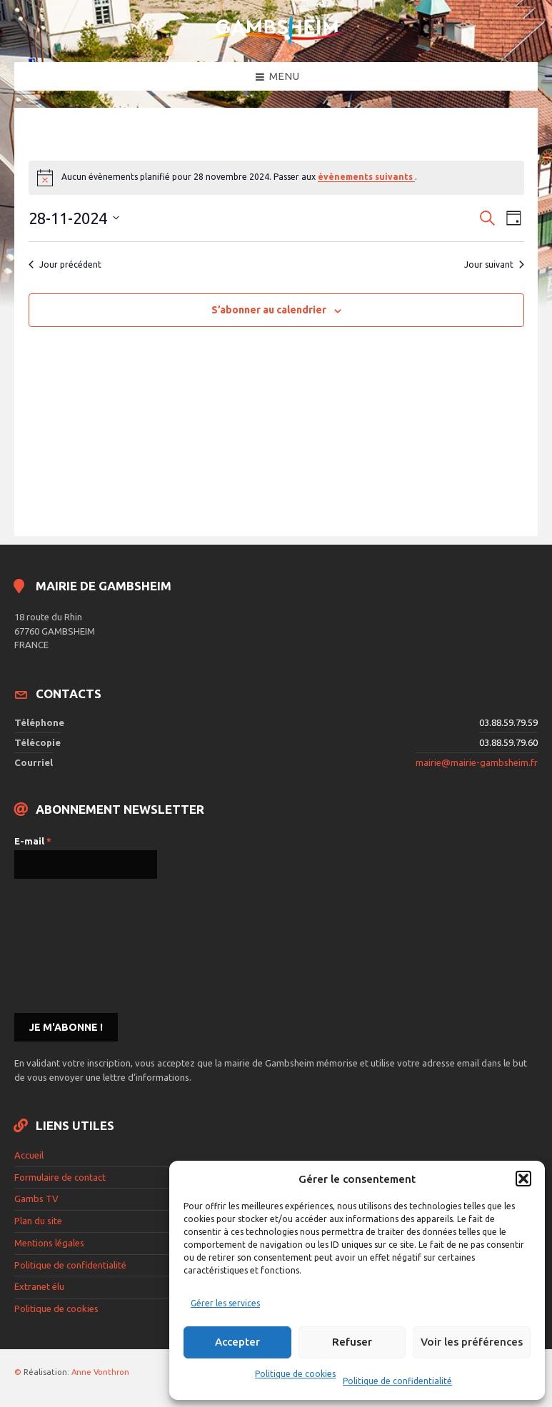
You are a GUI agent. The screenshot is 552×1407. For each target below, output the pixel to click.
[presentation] (72, 944)
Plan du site (38, 1221)
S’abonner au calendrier (268, 310)
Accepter (237, 1342)
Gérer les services (225, 1303)
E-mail (32, 841)
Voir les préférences (472, 1342)
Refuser (352, 1342)
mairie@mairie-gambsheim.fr (477, 762)
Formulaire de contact (60, 1177)
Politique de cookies (295, 1373)
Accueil (29, 1155)
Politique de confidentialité (397, 1381)
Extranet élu (39, 1286)
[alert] (276, 178)
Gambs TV (36, 1199)
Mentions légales (49, 1243)
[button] (523, 1178)
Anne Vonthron (100, 1372)
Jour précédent (65, 264)
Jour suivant (494, 264)
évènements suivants (366, 176)
